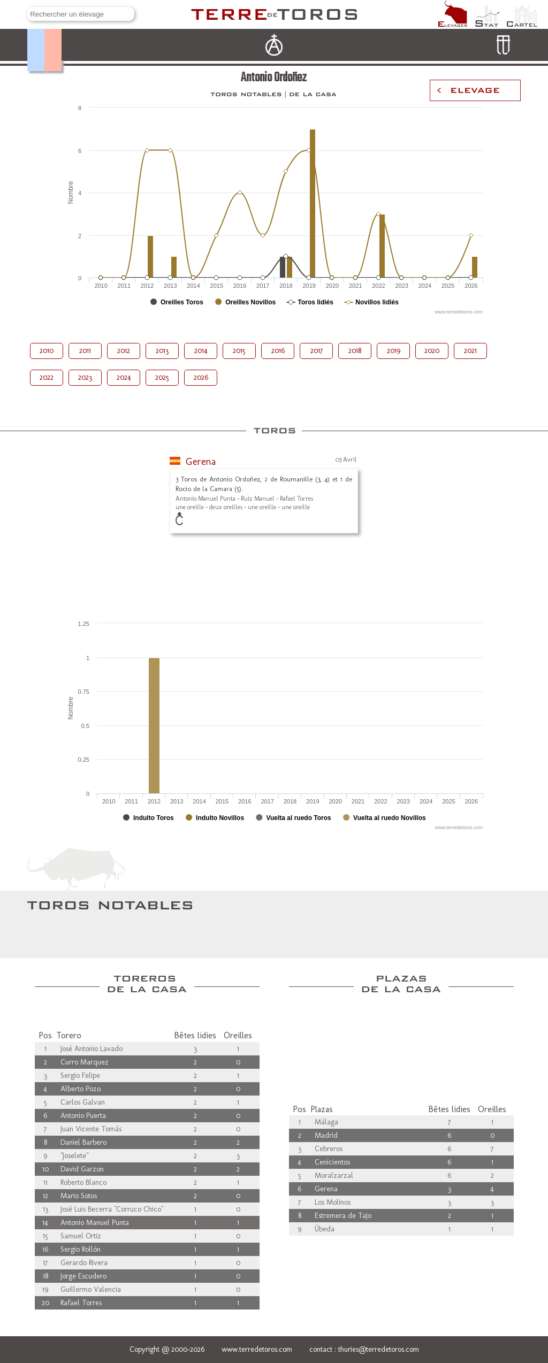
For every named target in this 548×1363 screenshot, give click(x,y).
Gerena (201, 462)
